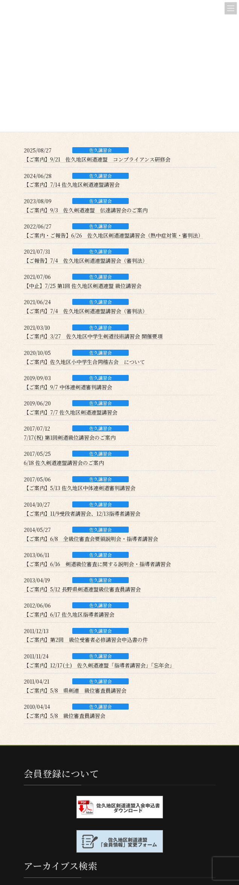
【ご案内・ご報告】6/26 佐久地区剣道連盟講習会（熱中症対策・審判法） (113, 235)
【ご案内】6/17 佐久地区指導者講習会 (69, 614)
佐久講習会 (100, 150)
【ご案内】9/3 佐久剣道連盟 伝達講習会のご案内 (86, 210)
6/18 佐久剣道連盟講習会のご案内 (64, 462)
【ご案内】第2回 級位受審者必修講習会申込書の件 (86, 639)
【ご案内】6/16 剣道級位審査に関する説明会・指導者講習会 (97, 564)
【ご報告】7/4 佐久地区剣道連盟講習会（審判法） (86, 260)
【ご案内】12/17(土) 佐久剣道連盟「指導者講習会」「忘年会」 (99, 665)
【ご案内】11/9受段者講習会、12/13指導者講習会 (82, 513)
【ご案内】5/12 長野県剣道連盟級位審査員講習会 (82, 589)
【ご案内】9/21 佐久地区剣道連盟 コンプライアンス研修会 (97, 159)
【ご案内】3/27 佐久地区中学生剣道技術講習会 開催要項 (93, 336)
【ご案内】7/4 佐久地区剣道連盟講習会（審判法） (86, 311)
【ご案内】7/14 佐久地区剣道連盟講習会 (72, 184)
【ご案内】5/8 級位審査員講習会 (64, 715)
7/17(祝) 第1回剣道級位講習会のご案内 (70, 437)
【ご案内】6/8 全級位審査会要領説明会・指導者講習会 (91, 538)
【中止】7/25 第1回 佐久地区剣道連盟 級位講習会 (83, 285)
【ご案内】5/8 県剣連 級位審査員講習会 (75, 690)
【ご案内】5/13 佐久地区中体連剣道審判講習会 (79, 488)
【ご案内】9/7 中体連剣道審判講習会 (68, 387)
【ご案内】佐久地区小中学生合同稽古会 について (84, 362)
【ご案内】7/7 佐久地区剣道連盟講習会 (70, 412)
